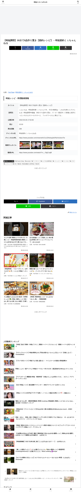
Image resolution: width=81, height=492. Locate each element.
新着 (20, 482)
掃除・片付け (58, 482)
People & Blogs (20, 161)
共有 (14, 164)
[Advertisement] (40, 20)
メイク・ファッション (37, 482)
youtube (27, 161)
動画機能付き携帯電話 (28, 164)
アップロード (35, 161)
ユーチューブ (8, 164)
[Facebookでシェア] (28, 48)
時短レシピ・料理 (9, 161)
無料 (37, 164)
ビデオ (72, 161)
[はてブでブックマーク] (40, 48)
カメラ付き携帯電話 (46, 161)
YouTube (11, 92)
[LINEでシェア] (53, 48)
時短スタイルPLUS (40, 2)
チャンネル (65, 161)
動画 (19, 164)
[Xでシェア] (16, 48)
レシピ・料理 (49, 482)
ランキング (27, 482)
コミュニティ (57, 161)
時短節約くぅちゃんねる (24, 92)
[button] (65, 48)
